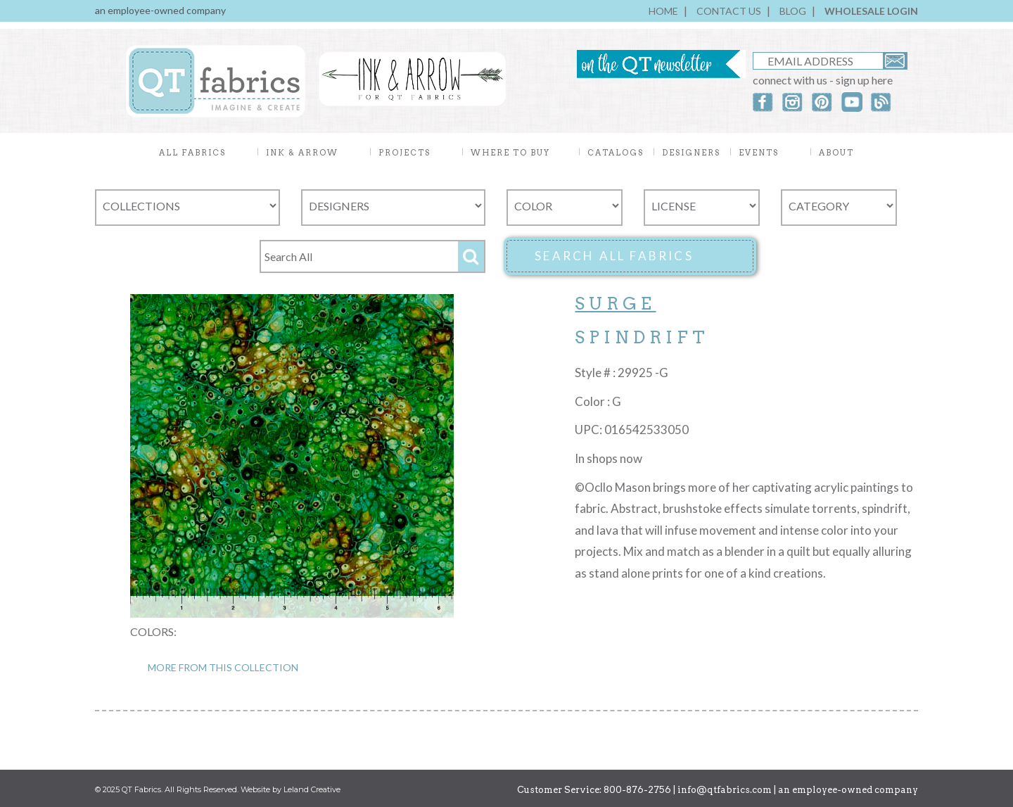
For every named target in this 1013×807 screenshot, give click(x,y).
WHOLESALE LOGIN (871, 11)
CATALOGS (615, 153)
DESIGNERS (691, 153)
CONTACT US (728, 11)
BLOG (792, 11)
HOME (663, 11)
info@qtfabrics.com (724, 789)
